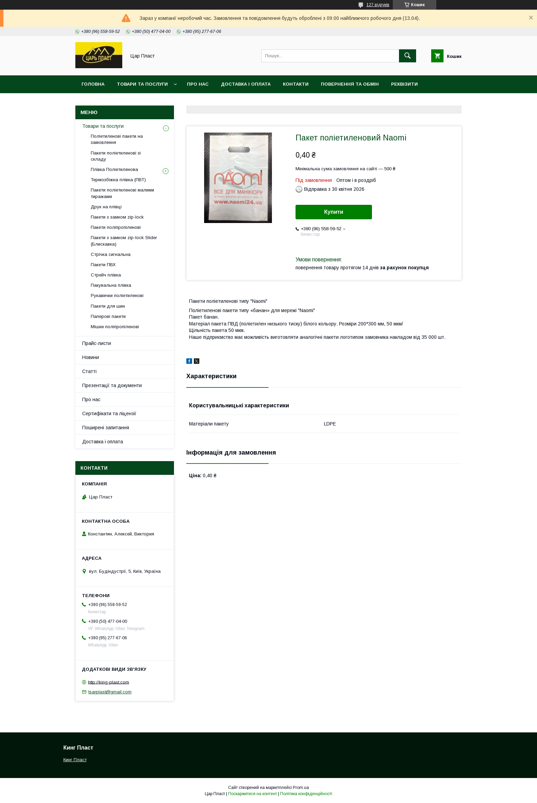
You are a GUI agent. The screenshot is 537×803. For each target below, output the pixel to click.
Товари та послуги (142, 84)
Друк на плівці (106, 206)
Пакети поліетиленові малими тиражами (122, 193)
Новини (90, 357)
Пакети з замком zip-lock (117, 217)
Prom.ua (301, 787)
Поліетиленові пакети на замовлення (117, 139)
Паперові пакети (108, 316)
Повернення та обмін (350, 84)
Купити (334, 212)
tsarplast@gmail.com (110, 691)
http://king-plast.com (108, 681)
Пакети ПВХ (103, 264)
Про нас (198, 84)
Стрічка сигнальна (110, 254)
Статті (89, 371)
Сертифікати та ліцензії (109, 413)
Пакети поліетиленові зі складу (116, 156)
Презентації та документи (112, 385)
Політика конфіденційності (306, 793)
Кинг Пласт (75, 759)
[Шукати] (407, 55)
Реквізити (404, 84)
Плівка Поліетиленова (114, 169)
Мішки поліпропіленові (115, 326)
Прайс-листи (96, 343)
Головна (93, 84)
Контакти (296, 84)
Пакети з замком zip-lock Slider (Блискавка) (124, 240)
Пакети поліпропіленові (116, 227)
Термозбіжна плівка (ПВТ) (118, 179)
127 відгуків (377, 4)
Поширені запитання (105, 427)
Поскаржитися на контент (252, 793)
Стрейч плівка (106, 274)
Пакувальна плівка (111, 285)
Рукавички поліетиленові (117, 295)
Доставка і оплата (246, 84)
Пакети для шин (108, 306)
